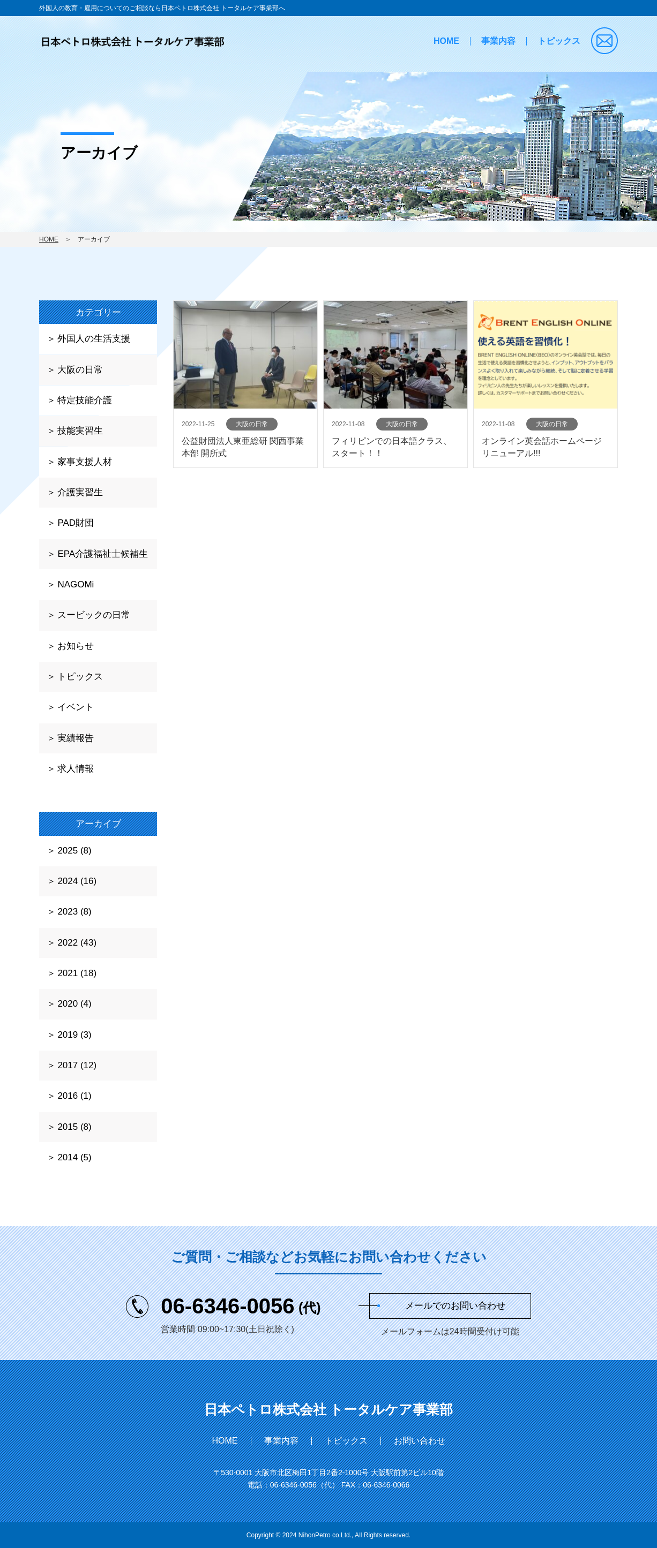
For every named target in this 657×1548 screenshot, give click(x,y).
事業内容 (498, 41)
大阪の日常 (80, 370)
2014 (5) (74, 1157)
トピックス (558, 41)
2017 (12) (76, 1065)
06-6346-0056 (240, 1306)
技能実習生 (80, 431)
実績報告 (75, 738)
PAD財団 (75, 523)
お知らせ (75, 646)
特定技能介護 (84, 400)
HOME (446, 41)
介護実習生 (80, 492)
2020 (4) (74, 1004)
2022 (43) (76, 943)
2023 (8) (74, 912)
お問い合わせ (419, 1440)
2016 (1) (74, 1096)
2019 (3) (74, 1035)
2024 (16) (76, 881)
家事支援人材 (84, 462)
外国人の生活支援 (93, 339)
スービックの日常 (93, 615)
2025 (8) (74, 850)
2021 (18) (76, 973)
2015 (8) (74, 1127)
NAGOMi (75, 584)
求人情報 (75, 769)
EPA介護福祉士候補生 (102, 554)
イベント (75, 707)
